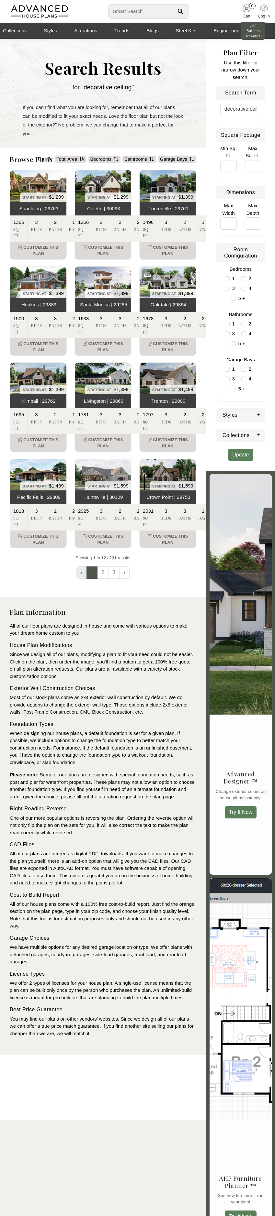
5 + (241, 298)
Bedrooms (104, 159)
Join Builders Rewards (253, 30)
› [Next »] (124, 572)
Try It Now (240, 812)
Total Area (71, 159)
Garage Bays (177, 159)
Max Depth (252, 209)
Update (240, 454)
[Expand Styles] (258, 414)
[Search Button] (180, 11)
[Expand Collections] (258, 435)
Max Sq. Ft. (253, 152)
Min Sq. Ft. (228, 152)
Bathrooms (139, 159)
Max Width (228, 209)
